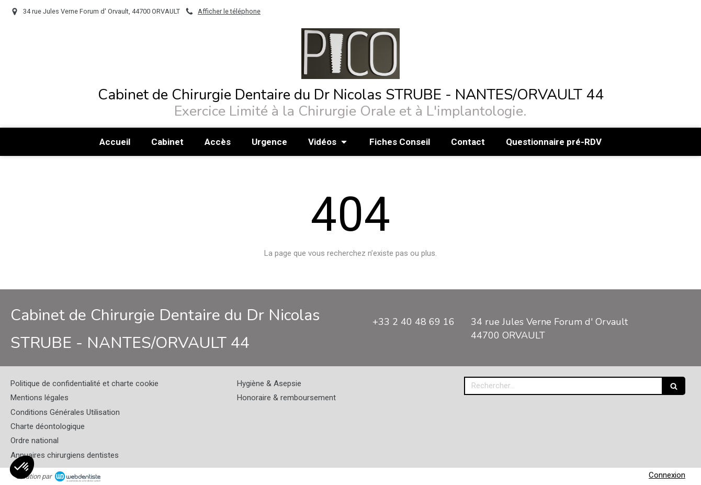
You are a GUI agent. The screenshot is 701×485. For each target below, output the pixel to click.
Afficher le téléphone (229, 11)
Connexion (667, 475)
